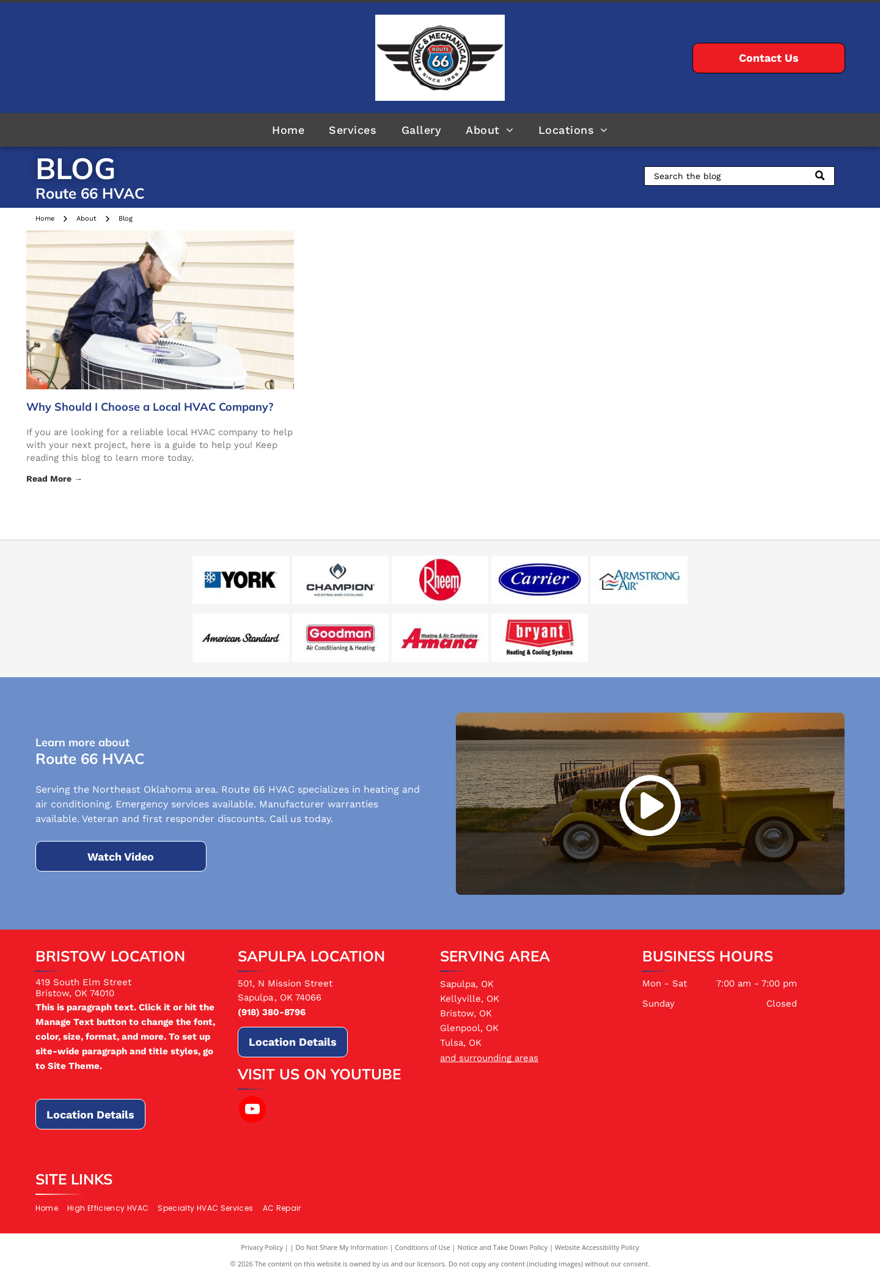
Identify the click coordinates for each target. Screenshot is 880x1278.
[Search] (739, 176)
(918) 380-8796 (272, 1012)
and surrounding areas (489, 1057)
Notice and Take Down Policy (503, 1247)
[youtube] (252, 1111)
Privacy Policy (262, 1247)
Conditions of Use (422, 1247)
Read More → (54, 478)
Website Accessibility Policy (597, 1247)
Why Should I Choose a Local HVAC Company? (149, 407)
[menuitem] (288, 129)
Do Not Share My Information (342, 1247)
